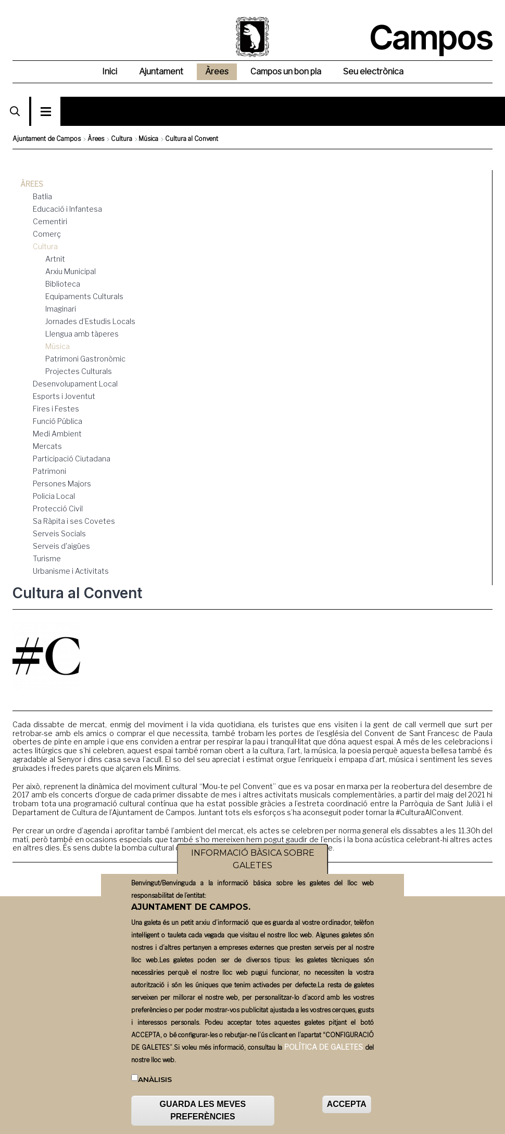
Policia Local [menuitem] (54, 496)
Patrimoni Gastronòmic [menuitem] (85, 358)
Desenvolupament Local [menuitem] (75, 383)
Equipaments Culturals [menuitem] (84, 296)
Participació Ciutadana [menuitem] (71, 458)
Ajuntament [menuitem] (161, 71)
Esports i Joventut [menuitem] (64, 396)
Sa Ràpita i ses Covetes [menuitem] (74, 521)
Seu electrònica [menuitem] (373, 71)
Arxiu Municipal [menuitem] (70, 271)
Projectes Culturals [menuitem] (78, 371)
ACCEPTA (347, 1108)
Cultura (121, 139)
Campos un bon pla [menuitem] (285, 71)
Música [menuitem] (57, 346)
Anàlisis (155, 1083)
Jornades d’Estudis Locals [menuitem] (90, 321)
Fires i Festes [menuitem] (56, 408)
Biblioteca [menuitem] (62, 283)
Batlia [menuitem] (42, 196)
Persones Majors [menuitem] (62, 483)
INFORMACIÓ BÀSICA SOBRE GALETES (252, 864)
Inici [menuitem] (109, 71)
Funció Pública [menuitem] (57, 421)
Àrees (95, 139)
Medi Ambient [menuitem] (57, 433)
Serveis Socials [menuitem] (59, 533)
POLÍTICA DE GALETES (323, 1051)
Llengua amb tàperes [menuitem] (82, 333)
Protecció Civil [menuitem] (58, 508)
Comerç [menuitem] (47, 233)
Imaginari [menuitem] (60, 308)
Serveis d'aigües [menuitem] (61, 546)
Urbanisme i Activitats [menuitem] (71, 570)
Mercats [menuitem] (47, 446)
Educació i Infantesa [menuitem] (67, 208)
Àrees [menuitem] (217, 71)
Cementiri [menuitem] (50, 221)
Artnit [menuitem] (55, 258)
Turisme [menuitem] (47, 558)
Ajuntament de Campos (46, 139)
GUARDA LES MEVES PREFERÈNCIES (203, 1115)
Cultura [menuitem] (45, 246)
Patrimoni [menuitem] (49, 471)
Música (148, 139)
